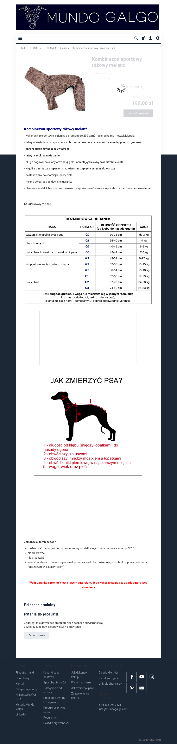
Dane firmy (22, 678)
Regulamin (50, 717)
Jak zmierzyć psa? (82, 688)
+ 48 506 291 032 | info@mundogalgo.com (113, 707)
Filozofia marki (25, 672)
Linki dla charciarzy (110, 683)
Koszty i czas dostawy (51, 674)
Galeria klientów (108, 672)
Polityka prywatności (56, 723)
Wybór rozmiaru (81, 682)
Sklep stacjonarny (27, 689)
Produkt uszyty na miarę (54, 710)
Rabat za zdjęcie (109, 678)
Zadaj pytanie (36, 635)
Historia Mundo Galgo (25, 706)
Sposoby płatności (54, 682)
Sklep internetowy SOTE (149, 740)
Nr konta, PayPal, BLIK (26, 697)
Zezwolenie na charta (80, 695)
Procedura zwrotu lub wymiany (54, 700)
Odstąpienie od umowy (52, 690)
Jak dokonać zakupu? (79, 674)
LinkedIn (21, 714)
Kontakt (20, 683)
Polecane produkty (39, 604)
